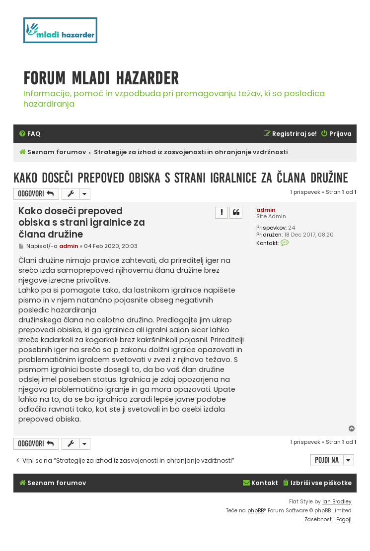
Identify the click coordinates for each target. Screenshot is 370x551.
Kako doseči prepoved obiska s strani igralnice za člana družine (180, 177)
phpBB (255, 510)
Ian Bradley (337, 501)
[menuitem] (29, 134)
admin (266, 210)
